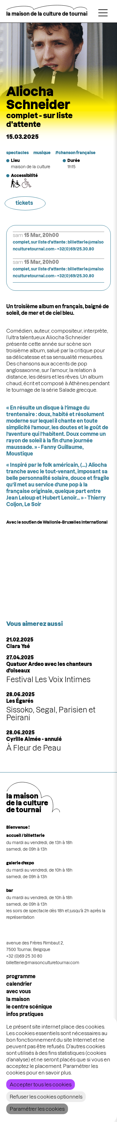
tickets (24, 203)
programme (21, 976)
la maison (18, 999)
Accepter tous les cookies (40, 1084)
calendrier (19, 984)
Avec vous (18, 991)
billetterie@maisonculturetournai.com (42, 962)
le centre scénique (29, 1006)
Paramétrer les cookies (37, 1109)
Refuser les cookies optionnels (46, 1096)
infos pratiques (24, 1014)
